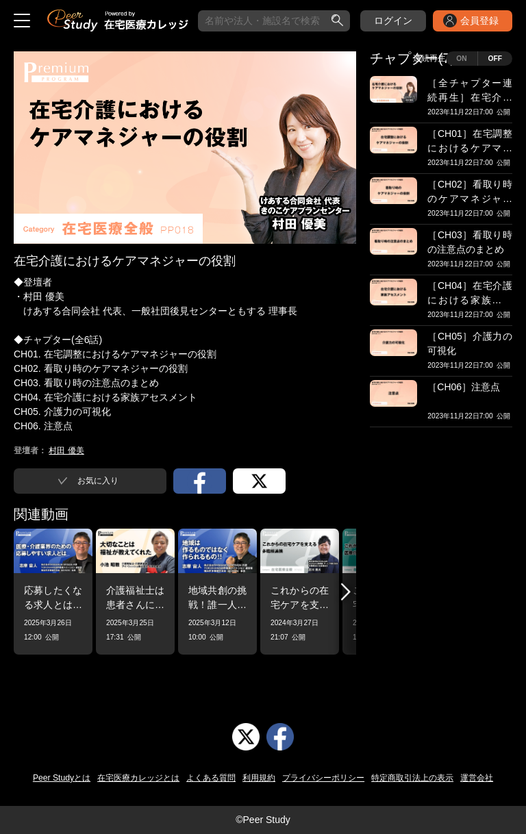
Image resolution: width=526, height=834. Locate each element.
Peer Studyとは (61, 778)
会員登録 (479, 20)
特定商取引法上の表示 (412, 778)
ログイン (393, 20)
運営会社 (476, 778)
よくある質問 (211, 778)
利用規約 (258, 778)
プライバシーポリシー (323, 778)
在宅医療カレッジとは (138, 778)
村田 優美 (66, 450)
